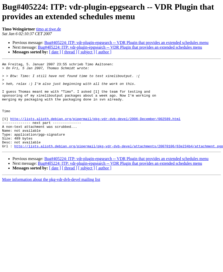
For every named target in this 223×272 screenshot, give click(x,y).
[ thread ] (69, 52)
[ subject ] (86, 52)
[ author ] (104, 52)
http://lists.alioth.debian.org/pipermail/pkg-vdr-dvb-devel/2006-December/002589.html (95, 130)
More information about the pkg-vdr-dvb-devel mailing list (51, 196)
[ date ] (55, 52)
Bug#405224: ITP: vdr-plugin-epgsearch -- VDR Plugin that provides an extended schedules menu (126, 42)
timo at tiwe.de (48, 29)
